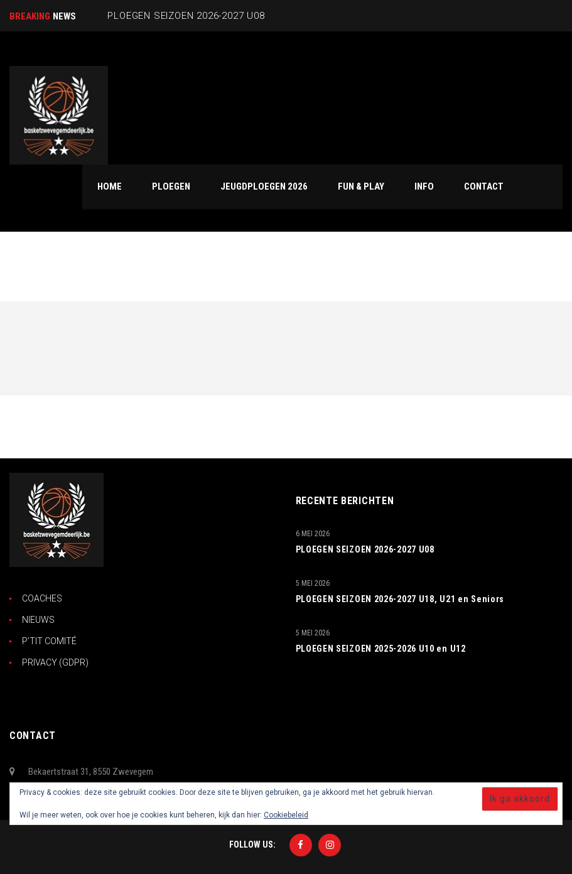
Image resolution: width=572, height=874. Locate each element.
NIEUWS (38, 620)
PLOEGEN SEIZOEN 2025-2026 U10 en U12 (381, 649)
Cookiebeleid (286, 815)
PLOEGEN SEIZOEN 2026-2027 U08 (365, 549)
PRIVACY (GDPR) (55, 662)
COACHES (42, 598)
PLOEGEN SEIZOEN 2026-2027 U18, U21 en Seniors (400, 599)
